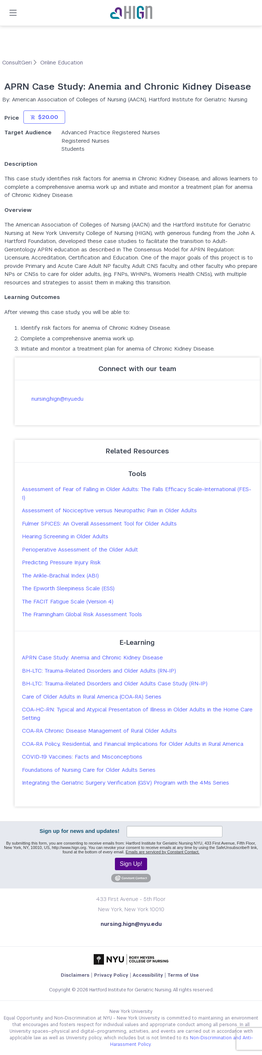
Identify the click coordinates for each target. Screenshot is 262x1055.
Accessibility (148, 975)
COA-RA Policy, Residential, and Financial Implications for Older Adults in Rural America (132, 743)
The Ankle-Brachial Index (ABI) (60, 575)
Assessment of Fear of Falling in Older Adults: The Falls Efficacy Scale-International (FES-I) (136, 493)
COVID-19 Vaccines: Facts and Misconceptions (82, 756)
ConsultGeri (18, 62)
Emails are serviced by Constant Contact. (162, 852)
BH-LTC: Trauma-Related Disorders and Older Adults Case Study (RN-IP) (114, 683)
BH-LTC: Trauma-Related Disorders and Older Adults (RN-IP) (99, 670)
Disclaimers (75, 975)
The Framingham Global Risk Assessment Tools (82, 614)
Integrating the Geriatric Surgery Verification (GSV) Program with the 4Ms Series (125, 782)
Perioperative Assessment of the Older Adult (80, 549)
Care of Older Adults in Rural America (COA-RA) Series (91, 696)
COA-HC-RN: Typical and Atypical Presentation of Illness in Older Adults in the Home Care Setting (137, 713)
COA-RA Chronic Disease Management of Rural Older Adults (99, 730)
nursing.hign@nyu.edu (57, 398)
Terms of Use (183, 975)
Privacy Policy (111, 975)
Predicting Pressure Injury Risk (61, 562)
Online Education (61, 62)
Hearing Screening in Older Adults (65, 536)
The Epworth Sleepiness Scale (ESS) (68, 588)
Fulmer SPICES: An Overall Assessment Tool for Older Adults (99, 523)
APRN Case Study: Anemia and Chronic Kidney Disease (92, 657)
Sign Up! (131, 864)
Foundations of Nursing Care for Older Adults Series (89, 769)
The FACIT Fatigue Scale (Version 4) (67, 601)
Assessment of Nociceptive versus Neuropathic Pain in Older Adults (109, 510)
